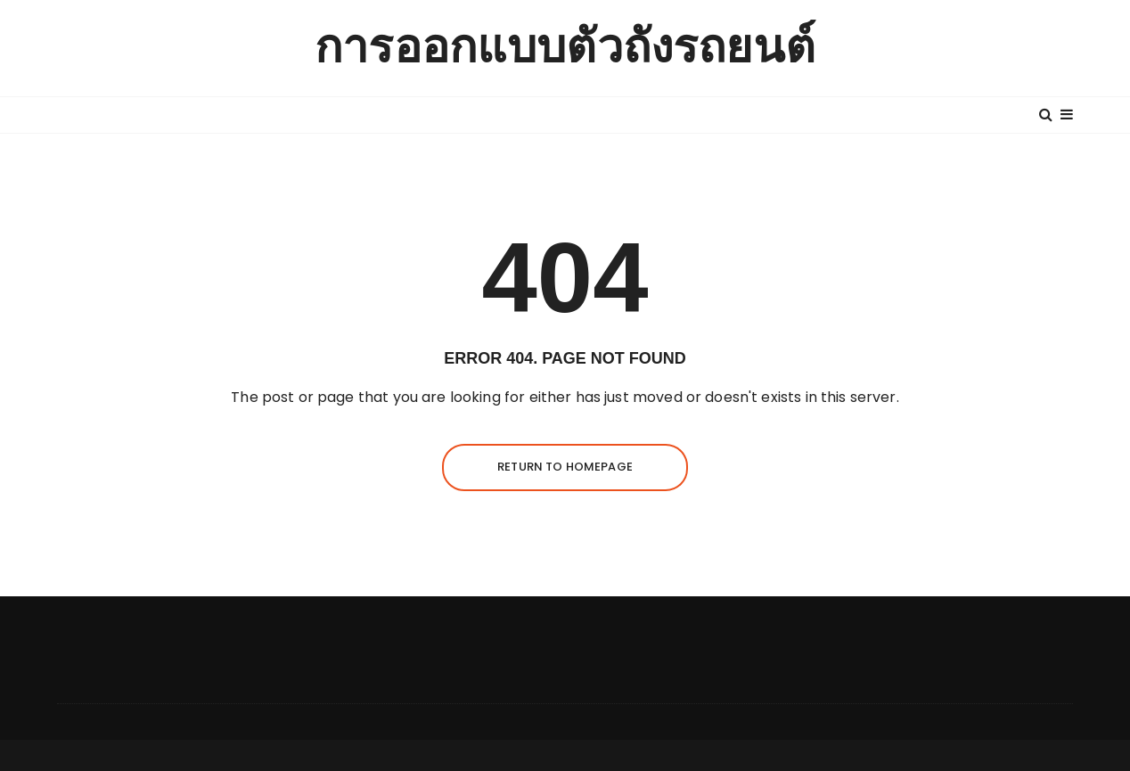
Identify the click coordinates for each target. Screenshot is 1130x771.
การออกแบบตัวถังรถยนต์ (565, 48)
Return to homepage (565, 466)
